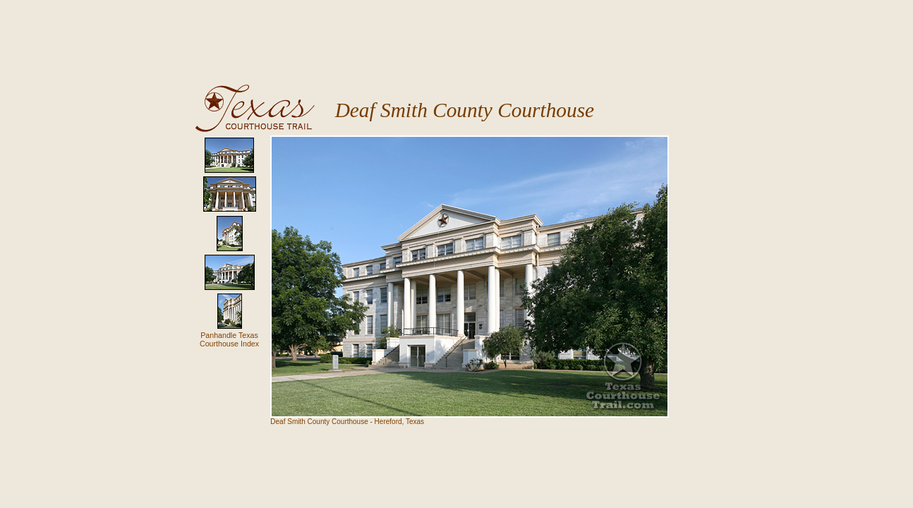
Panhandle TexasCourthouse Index (229, 339)
